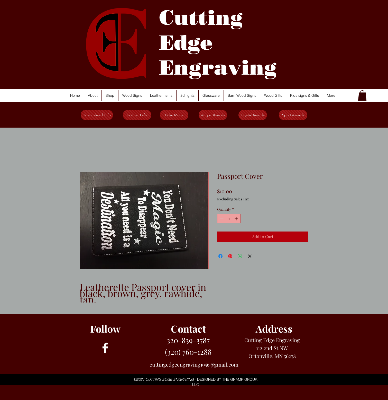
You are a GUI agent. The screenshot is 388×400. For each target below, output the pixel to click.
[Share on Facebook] (220, 256)
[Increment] (237, 218)
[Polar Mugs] (174, 115)
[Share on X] (250, 256)
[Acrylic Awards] (213, 115)
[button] (362, 95)
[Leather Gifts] (137, 115)
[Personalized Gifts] (97, 115)
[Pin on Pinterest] (230, 256)
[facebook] (105, 348)
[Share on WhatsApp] (240, 256)
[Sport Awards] (293, 115)
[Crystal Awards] (252, 115)
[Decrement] (221, 218)
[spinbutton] (229, 218)
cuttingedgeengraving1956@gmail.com (194, 364)
